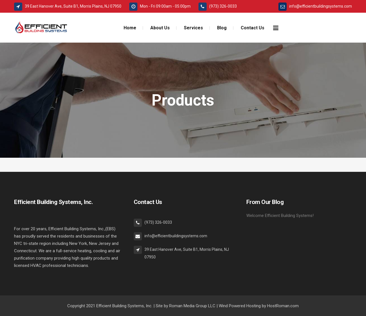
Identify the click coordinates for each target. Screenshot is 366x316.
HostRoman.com (283, 305)
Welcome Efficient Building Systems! (280, 215)
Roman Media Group (188, 305)
